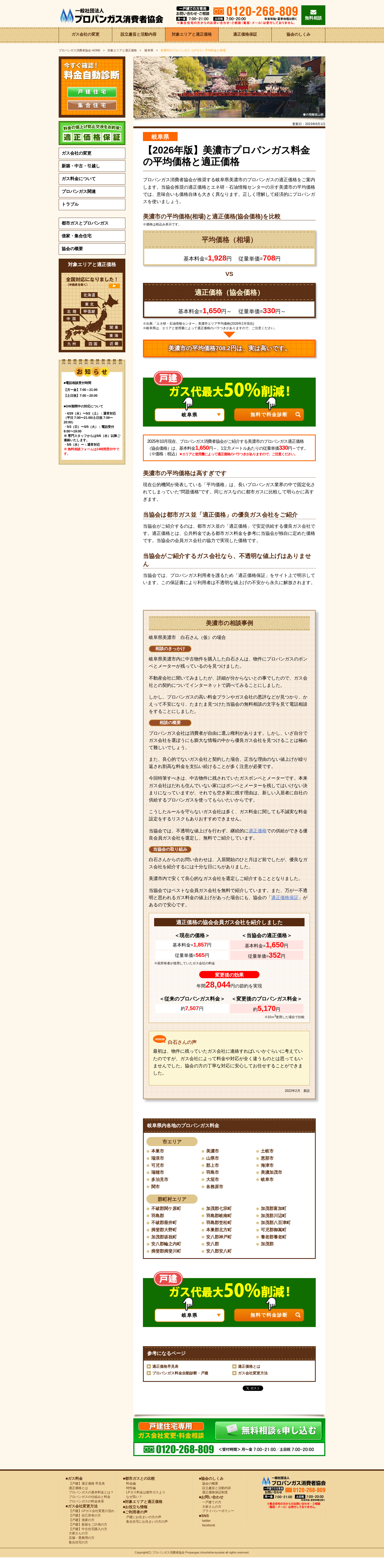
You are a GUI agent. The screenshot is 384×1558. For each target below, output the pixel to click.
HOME (80, 50)
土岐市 (267, 1151)
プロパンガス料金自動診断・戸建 (180, 1373)
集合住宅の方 (77, 1543)
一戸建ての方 (212, 1503)
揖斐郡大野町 (164, 1230)
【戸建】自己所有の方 (83, 1516)
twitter (205, 1521)
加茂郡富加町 (273, 1208)
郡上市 (212, 1165)
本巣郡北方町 (219, 1230)
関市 (155, 1186)
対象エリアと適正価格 (191, 35)
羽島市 (212, 1172)
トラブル (70, 204)
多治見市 (159, 1179)
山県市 (212, 1158)
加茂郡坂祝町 (164, 1237)
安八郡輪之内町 (166, 1244)
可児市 (157, 1165)
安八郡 (212, 1244)
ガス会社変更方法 (253, 1373)
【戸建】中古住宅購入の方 (86, 1529)
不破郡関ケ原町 (166, 1208)
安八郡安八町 (219, 1251)
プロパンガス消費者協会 (168, 1553)
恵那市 (267, 1158)
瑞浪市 (157, 1158)
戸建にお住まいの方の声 (142, 1517)
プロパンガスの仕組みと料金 (88, 1497)
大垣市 (212, 1179)
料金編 (129, 1484)
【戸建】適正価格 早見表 (85, 1484)
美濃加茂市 (271, 1172)
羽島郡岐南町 (219, 1216)
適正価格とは (249, 1367)
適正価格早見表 (165, 1367)
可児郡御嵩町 (273, 1230)
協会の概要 (72, 248)
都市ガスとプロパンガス (85, 223)
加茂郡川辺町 (273, 1216)
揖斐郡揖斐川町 (166, 1251)
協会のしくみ (298, 35)
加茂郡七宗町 (219, 1208)
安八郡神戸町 (219, 1237)
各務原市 (214, 1186)
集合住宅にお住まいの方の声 (145, 1522)
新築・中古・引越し (81, 166)
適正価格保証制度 (213, 1493)
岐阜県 (149, 50)
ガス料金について (79, 178)
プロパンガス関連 (79, 191)
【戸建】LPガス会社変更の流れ (90, 1511)
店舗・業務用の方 (80, 1538)
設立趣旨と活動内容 (138, 35)
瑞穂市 (157, 1172)
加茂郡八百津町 (276, 1223)
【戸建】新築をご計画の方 (86, 1525)
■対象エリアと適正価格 (142, 1502)
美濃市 (212, 1151)
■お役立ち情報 (135, 1507)
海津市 (267, 1165)
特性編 (129, 1488)
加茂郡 (267, 1244)
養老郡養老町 (273, 1237)
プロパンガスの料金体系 (85, 1502)
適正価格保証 (245, 35)
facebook (207, 1525)
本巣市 (157, 1151)
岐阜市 (267, 1179)
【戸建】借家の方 (80, 1520)
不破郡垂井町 (164, 1223)
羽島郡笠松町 (219, 1223)
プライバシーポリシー (216, 1511)
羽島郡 (157, 1216)
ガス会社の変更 (85, 35)
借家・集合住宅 (76, 236)
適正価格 (258, 830)
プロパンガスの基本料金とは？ (90, 1493)
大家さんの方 (77, 1534)
